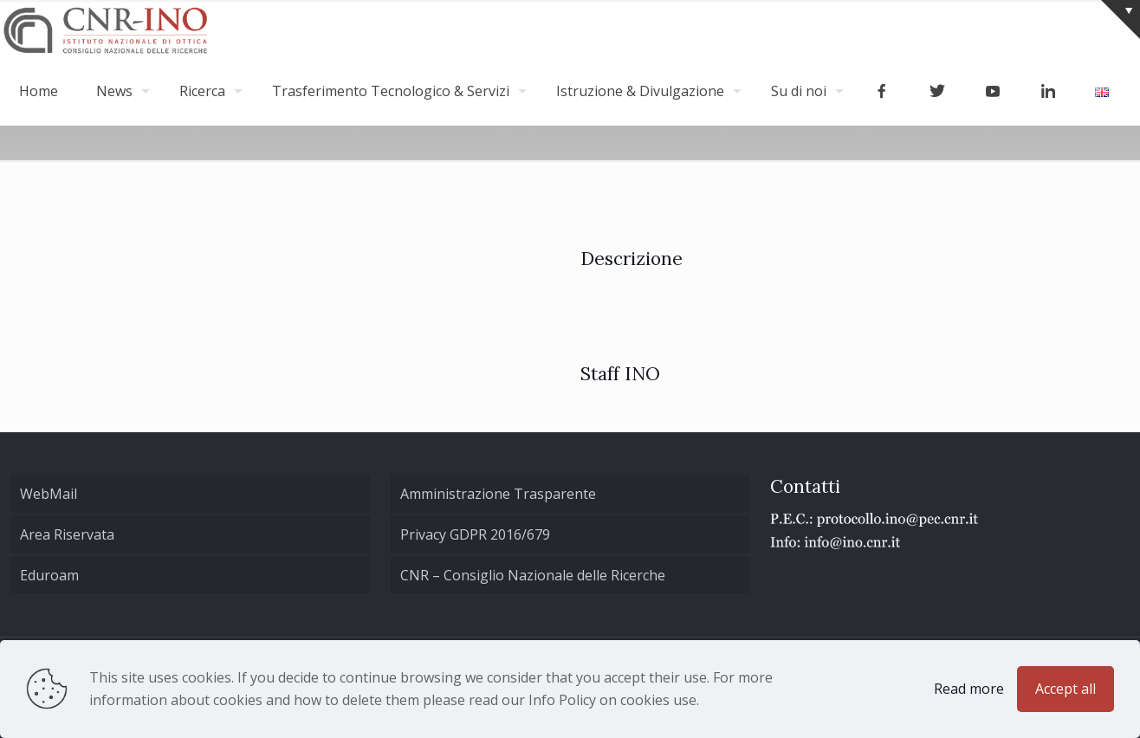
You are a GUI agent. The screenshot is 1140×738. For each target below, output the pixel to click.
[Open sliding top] (1120, 19)
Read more (969, 688)
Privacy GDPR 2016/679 (475, 534)
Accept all (1065, 688)
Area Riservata (67, 534)
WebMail (48, 493)
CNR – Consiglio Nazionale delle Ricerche (532, 575)
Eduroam (49, 575)
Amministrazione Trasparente (498, 493)
